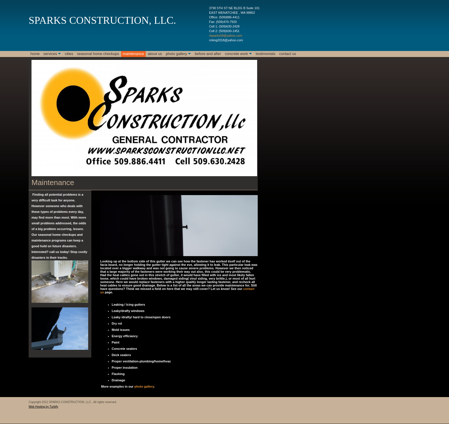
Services (50, 54)
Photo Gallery (176, 54)
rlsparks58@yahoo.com (225, 35)
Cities (69, 54)
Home (35, 54)
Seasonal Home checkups (98, 54)
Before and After (208, 54)
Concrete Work (236, 54)
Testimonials (265, 54)
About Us (155, 54)
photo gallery (143, 386)
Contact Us (287, 54)
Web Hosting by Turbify (43, 406)
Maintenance (133, 54)
